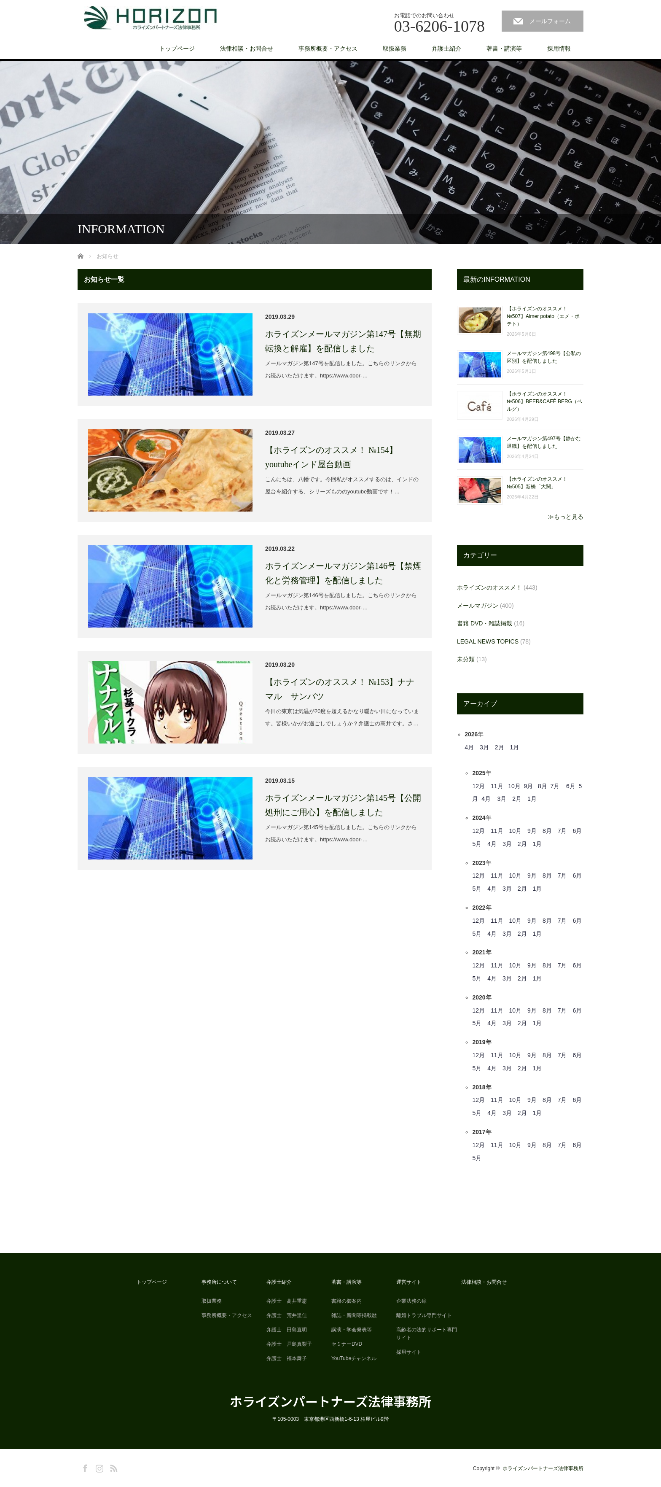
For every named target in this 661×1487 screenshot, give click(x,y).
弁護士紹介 (446, 48)
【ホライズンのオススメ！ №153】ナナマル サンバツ (339, 689)
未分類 (466, 659)
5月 (476, 843)
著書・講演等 (504, 48)
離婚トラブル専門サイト (424, 1315)
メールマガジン (477, 605)
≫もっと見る (565, 516)
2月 (499, 747)
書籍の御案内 (346, 1301)
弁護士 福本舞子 (286, 1358)
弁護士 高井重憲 (286, 1301)
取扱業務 (394, 48)
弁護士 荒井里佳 (286, 1315)
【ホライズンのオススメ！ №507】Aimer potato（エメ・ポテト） (543, 316)
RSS (112, 1466)
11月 (497, 786)
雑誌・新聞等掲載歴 (354, 1315)
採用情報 (559, 48)
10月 (514, 786)
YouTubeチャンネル (353, 1358)
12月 (478, 786)
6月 (570, 786)
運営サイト (409, 1282)
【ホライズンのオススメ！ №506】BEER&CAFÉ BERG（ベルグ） (544, 401)
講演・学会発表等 (351, 1330)
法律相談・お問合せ (246, 48)
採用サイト (409, 1352)
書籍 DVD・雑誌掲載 (484, 623)
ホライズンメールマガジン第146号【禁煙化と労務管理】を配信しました (343, 573)
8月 (542, 786)
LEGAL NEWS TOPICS (488, 641)
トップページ (177, 48)
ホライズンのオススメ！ (489, 587)
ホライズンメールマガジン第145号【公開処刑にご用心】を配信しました (343, 805)
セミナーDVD (346, 1344)
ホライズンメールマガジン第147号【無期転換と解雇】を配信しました (343, 341)
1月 (514, 747)
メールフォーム (550, 21)
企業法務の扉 (411, 1301)
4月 (469, 747)
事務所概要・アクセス (327, 48)
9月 (528, 786)
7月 (555, 786)
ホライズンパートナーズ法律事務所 (330, 1401)
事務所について (219, 1282)
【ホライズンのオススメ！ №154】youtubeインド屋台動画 (331, 457)
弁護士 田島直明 (286, 1330)
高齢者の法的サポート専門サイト (426, 1334)
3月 (484, 747)
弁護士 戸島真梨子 (289, 1344)
